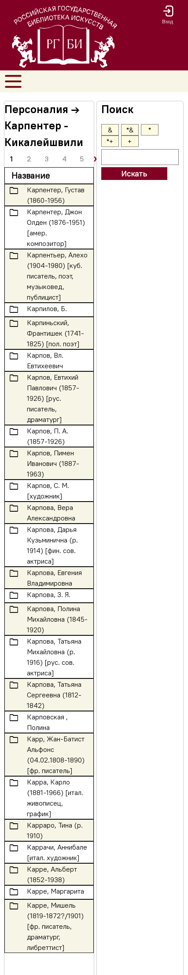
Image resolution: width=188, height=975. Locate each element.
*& (129, 129)
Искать (134, 174)
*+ (110, 141)
